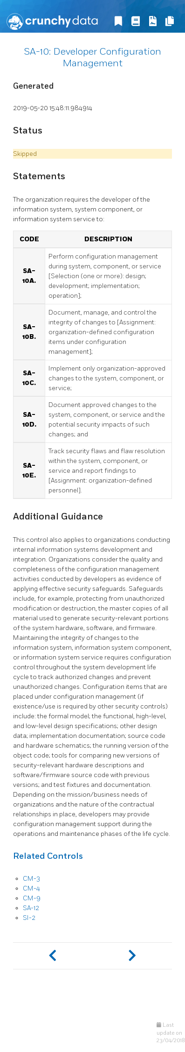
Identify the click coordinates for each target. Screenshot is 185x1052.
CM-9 (32, 898)
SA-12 (31, 908)
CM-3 (31, 879)
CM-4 (31, 888)
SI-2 (29, 918)
